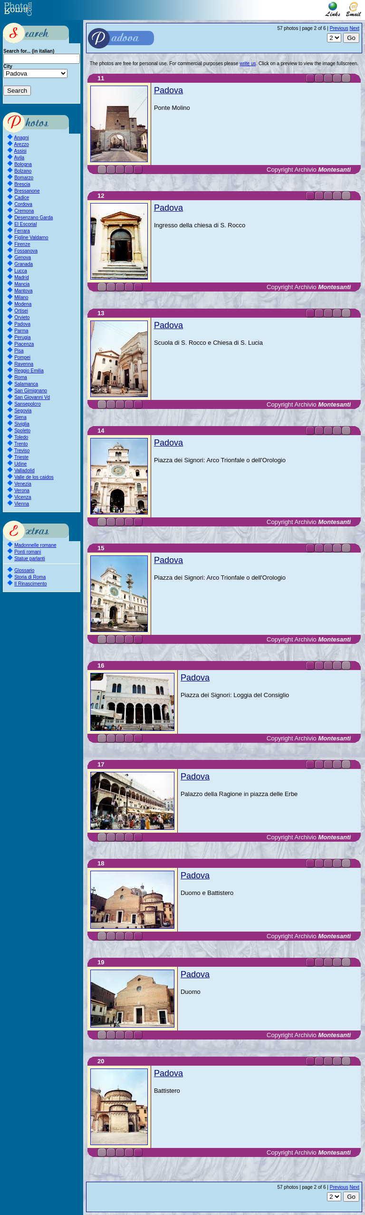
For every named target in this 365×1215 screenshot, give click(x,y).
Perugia (22, 337)
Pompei (22, 357)
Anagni (21, 137)
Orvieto (21, 317)
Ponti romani (27, 551)
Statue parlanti (29, 558)
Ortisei (21, 310)
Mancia (21, 284)
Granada (23, 264)
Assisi (20, 151)
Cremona (24, 211)
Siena (20, 417)
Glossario (24, 570)
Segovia (22, 410)
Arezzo (21, 144)
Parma (21, 330)
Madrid (21, 277)
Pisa (18, 350)
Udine (20, 464)
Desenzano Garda (33, 217)
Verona (21, 490)
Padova (22, 324)
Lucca (20, 270)
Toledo (21, 437)
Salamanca (26, 384)
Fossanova (26, 250)
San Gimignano (30, 390)
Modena (22, 304)
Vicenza (22, 497)
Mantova (23, 290)
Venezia (22, 483)
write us (248, 63)
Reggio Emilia (29, 370)
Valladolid (24, 470)
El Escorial (25, 224)
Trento (21, 444)
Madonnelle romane (35, 545)
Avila (19, 157)
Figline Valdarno (31, 237)
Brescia (22, 184)
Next (354, 28)
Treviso (21, 450)
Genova (22, 257)
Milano (21, 297)
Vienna (21, 503)
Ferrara (22, 230)
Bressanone (26, 191)
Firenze (22, 244)
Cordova (23, 204)
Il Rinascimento (30, 583)
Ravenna (23, 364)
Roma (20, 377)
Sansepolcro (27, 404)
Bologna (23, 164)
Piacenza (24, 344)
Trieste (21, 457)
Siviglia (21, 424)
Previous (339, 28)
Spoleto (22, 430)
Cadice (21, 197)
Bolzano (22, 171)
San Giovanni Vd (32, 397)
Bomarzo (23, 177)
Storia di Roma (30, 577)
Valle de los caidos (34, 477)
